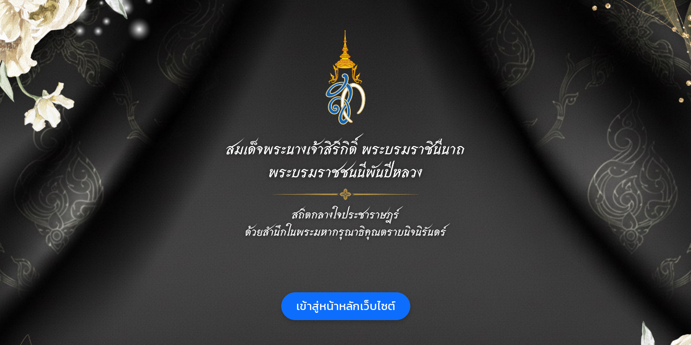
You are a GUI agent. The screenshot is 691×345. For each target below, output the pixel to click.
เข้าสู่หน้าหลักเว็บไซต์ (345, 306)
